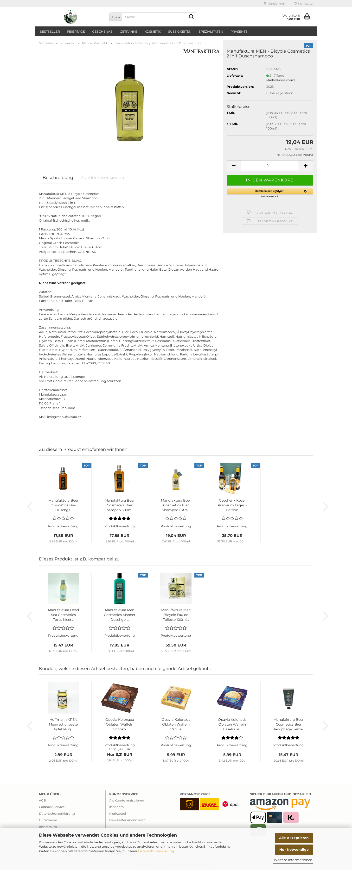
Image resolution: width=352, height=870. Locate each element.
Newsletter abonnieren (127, 820)
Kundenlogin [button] (275, 3)
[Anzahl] (270, 165)
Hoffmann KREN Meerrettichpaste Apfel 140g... (63, 724)
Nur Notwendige (294, 849)
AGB (42, 800)
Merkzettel (303, 3)
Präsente (239, 31)
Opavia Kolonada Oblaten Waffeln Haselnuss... (232, 724)
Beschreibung (58, 177)
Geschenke (102, 31)
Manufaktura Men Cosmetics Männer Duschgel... (119, 615)
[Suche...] (115, 16)
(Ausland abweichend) (280, 80)
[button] (234, 165)
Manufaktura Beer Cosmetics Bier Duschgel (63, 505)
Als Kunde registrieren (126, 800)
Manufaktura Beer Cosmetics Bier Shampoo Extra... (176, 505)
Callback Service (52, 807)
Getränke (128, 31)
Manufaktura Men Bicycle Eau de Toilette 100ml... (176, 615)
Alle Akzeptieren (294, 838)
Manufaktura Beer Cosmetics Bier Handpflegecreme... (288, 724)
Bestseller (49, 31)
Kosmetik (153, 31)
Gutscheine (48, 820)
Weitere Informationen (293, 860)
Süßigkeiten (180, 31)
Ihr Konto (116, 807)
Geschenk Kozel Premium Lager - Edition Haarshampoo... (232, 505)
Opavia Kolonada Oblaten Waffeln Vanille (176, 724)
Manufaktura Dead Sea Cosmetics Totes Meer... (63, 615)
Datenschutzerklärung (156, 851)
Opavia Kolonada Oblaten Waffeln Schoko (119, 724)
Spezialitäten (211, 31)
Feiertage (76, 31)
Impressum (48, 827)
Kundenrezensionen (102, 177)
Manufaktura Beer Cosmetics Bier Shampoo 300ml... (119, 505)
